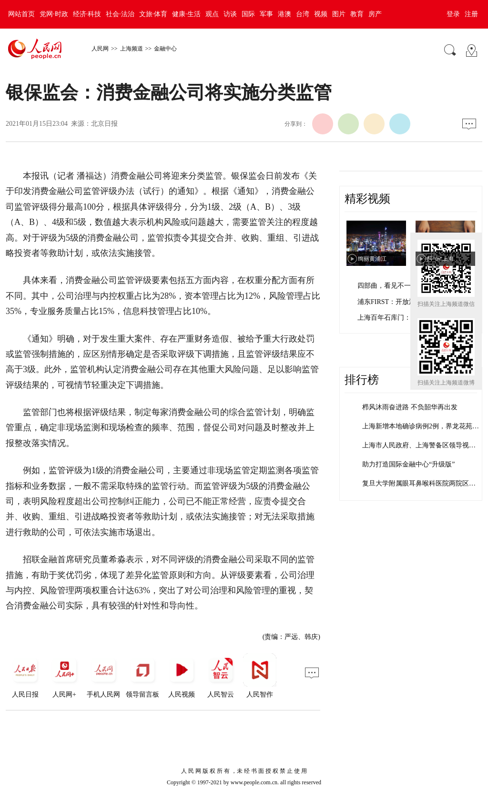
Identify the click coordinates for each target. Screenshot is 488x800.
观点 (212, 14)
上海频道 (131, 48)
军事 (266, 14)
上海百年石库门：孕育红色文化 (404, 317)
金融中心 (165, 48)
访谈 (230, 14)
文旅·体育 (153, 14)
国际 (248, 14)
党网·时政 (54, 14)
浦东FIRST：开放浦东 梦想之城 (404, 301)
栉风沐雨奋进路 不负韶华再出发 (410, 407)
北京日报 (104, 123)
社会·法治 (120, 14)
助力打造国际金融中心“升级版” (408, 464)
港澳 (284, 14)
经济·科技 (87, 14)
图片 (339, 14)
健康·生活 (186, 14)
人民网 (100, 48)
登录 (453, 14)
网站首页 (21, 14)
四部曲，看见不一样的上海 (397, 285)
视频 (320, 14)
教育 (357, 14)
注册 (471, 14)
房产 (375, 14)
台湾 (302, 14)
